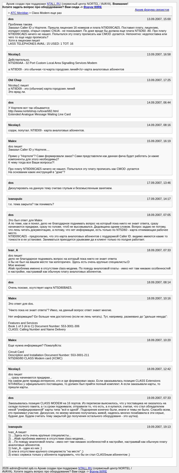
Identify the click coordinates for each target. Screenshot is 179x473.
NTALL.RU (54, 3)
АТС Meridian (19, 12)
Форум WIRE (92, 7)
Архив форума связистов (152, 9)
